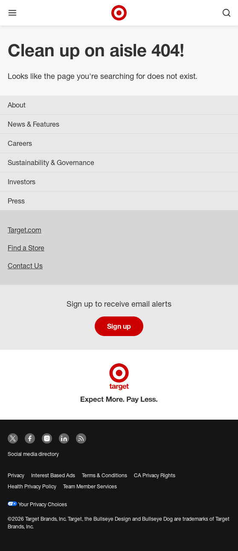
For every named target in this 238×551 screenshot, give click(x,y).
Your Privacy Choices (37, 504)
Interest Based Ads (53, 475)
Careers (20, 143)
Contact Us (25, 265)
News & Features (33, 124)
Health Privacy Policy (32, 486)
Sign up (119, 326)
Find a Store (26, 248)
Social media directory (33, 454)
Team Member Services (90, 486)
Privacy (16, 475)
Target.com (24, 230)
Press (16, 201)
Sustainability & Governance (51, 162)
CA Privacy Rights (154, 475)
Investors (21, 181)
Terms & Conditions (104, 475)
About (17, 105)
